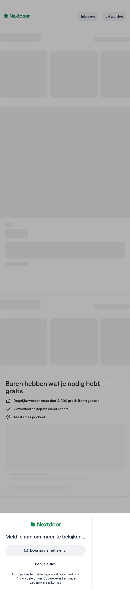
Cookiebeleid (53, 578)
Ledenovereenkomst (45, 582)
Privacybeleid (26, 578)
